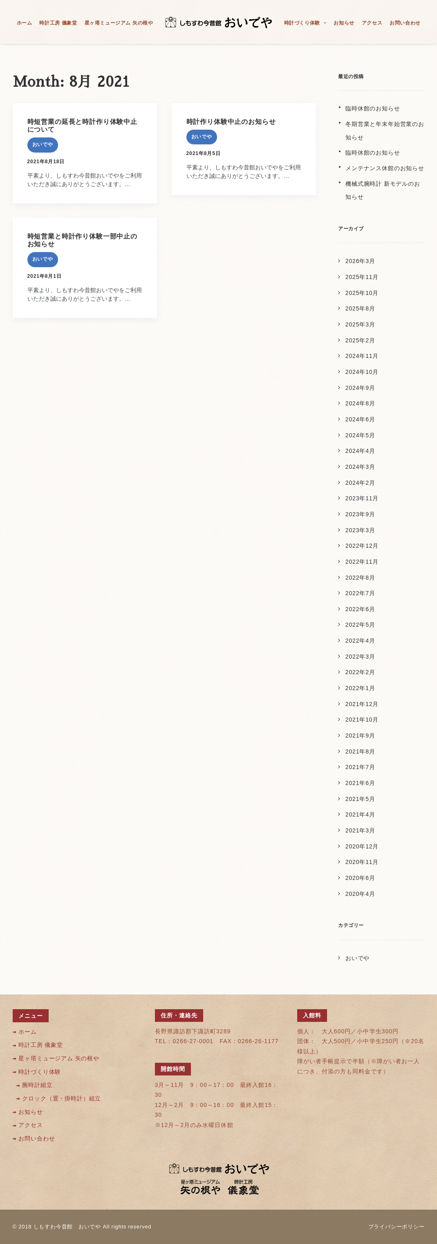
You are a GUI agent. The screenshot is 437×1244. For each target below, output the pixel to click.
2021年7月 (360, 767)
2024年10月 (362, 372)
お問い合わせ (405, 23)
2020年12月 (362, 846)
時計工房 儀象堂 (58, 23)
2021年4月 (360, 814)
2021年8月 (360, 751)
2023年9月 (360, 514)
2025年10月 (362, 293)
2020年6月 (360, 878)
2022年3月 (360, 656)
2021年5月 (360, 799)
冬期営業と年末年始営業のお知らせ (384, 131)
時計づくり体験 (305, 23)
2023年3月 (360, 530)
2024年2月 (360, 482)
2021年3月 (360, 830)
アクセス (372, 23)
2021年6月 (360, 783)
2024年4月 (360, 451)
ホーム (24, 23)
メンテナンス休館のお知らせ (384, 168)
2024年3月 (360, 466)
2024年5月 (360, 435)
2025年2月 (360, 340)
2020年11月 (362, 862)
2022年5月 (360, 624)
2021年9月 (360, 735)
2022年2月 (360, 672)
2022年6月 (360, 609)
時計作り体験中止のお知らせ (231, 121)
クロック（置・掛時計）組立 (61, 1099)
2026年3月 (360, 261)
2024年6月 (360, 419)
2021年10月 (362, 719)
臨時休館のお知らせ (372, 108)
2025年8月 (360, 308)
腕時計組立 (37, 1085)
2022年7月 (360, 593)
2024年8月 (360, 403)
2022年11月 (362, 561)
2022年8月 (360, 577)
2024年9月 (360, 388)
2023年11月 (362, 498)
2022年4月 (360, 640)
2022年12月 (362, 545)
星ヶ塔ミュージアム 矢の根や (119, 23)
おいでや (43, 144)
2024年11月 (362, 356)
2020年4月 (360, 894)
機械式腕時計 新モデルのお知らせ (382, 190)
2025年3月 (360, 324)
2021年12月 (362, 704)
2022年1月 (360, 688)
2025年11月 (362, 277)
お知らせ (344, 23)
